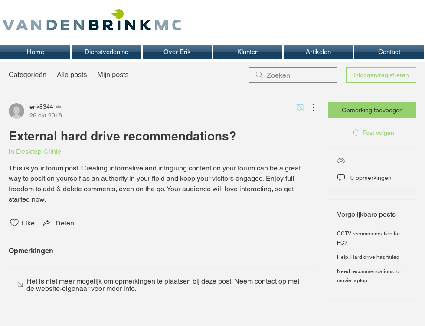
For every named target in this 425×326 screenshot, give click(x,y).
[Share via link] (58, 223)
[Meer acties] (309, 107)
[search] (293, 75)
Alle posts (72, 74)
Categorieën (27, 74)
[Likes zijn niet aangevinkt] (14, 223)
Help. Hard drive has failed (368, 257)
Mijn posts (113, 74)
